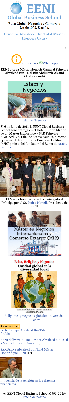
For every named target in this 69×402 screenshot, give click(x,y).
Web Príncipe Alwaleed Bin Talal (23, 330)
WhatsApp (48, 63)
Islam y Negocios (34, 120)
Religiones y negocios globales (25, 316)
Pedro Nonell (37, 202)
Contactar (29, 63)
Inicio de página (34, 397)
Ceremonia (9, 326)
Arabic (5, 333)
